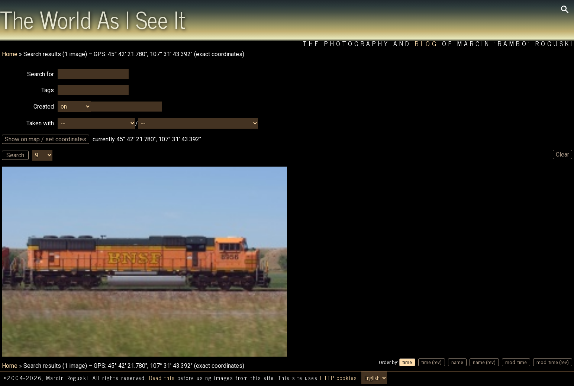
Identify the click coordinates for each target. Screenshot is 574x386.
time (407, 362)
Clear (562, 154)
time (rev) (431, 362)
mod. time (516, 362)
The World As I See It (93, 19)
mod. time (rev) (552, 362)
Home (9, 54)
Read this (162, 377)
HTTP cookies (338, 377)
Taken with (40, 123)
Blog (426, 43)
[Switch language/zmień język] (374, 377)
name (457, 362)
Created (43, 106)
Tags (47, 90)
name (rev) (484, 362)
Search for (40, 74)
